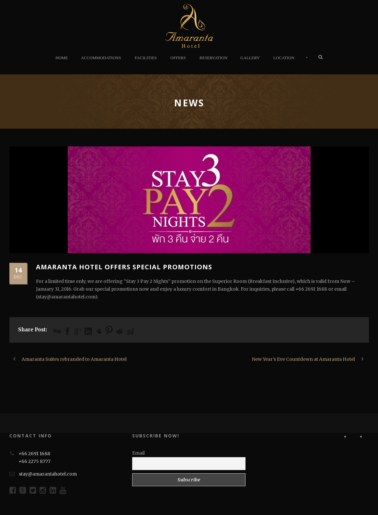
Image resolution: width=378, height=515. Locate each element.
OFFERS (178, 57)
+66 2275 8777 (34, 461)
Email (138, 453)
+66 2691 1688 (34, 453)
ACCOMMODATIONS (101, 57)
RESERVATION (213, 57)
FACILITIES (146, 57)
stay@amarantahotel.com (48, 474)
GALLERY (250, 57)
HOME (61, 57)
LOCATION (283, 57)
